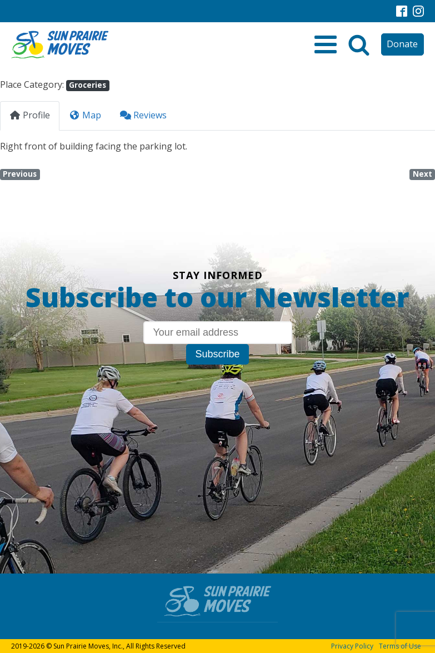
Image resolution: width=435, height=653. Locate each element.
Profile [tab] (29, 115)
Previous (20, 174)
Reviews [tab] (143, 115)
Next (422, 174)
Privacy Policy (352, 646)
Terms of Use (400, 646)
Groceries (87, 85)
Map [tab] (85, 115)
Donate (402, 44)
